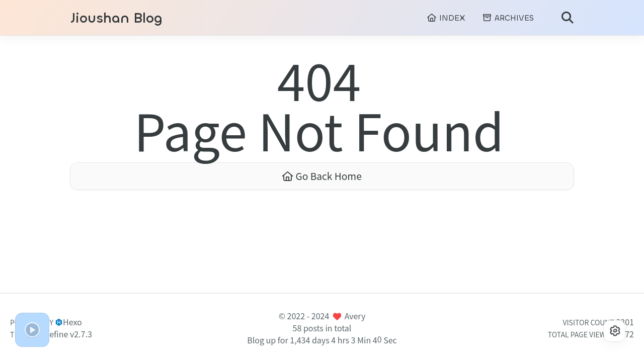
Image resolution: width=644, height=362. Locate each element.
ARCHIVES (508, 18)
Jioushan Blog (116, 18)
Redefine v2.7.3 (63, 334)
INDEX (446, 18)
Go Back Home (322, 176)
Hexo (72, 322)
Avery (355, 316)
